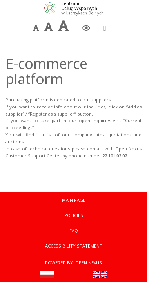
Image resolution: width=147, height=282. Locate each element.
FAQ (73, 230)
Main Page (73, 200)
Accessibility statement (73, 246)
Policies (73, 215)
